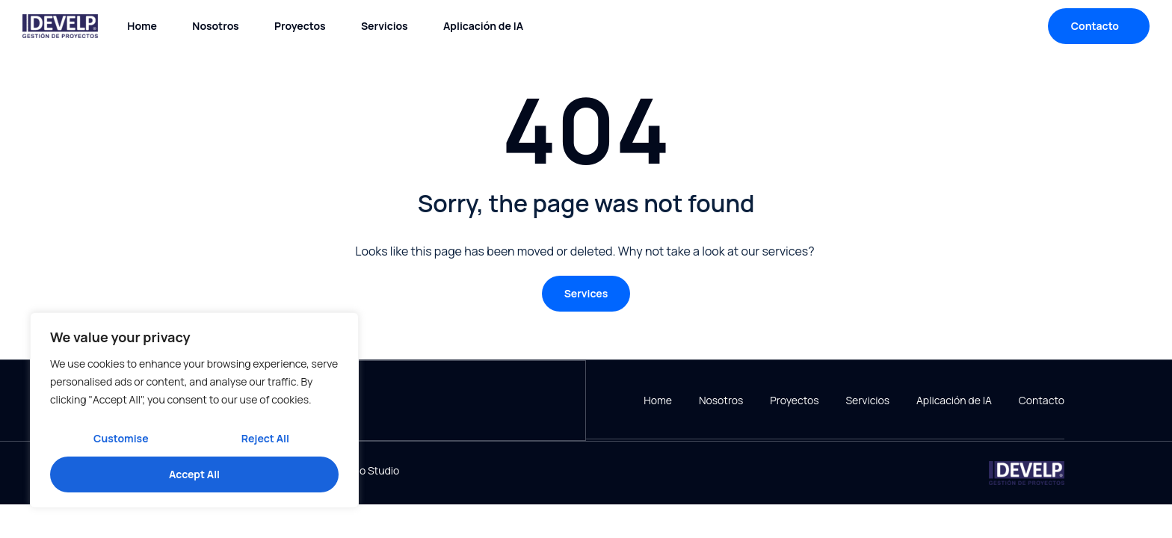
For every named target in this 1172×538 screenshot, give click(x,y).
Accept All (194, 474)
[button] (586, 294)
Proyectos (300, 26)
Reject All (265, 438)
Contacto (1041, 400)
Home (142, 26)
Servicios (384, 26)
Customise (121, 438)
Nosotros (215, 26)
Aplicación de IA (483, 26)
